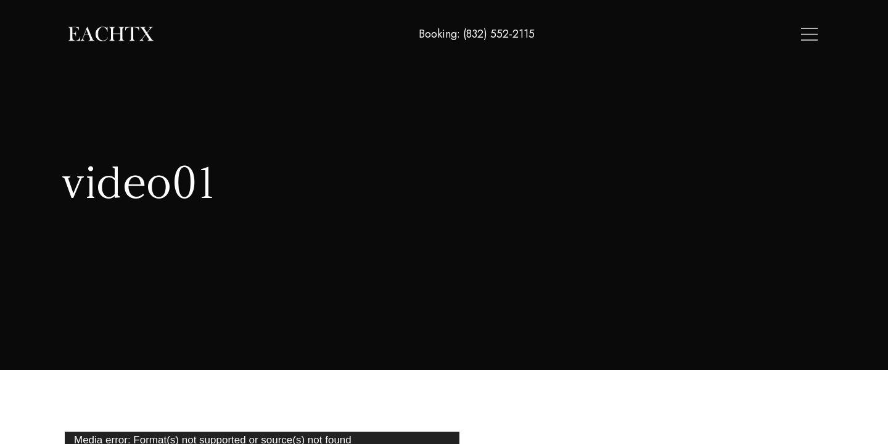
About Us (726, 34)
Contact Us (789, 34)
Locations (667, 34)
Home (614, 34)
